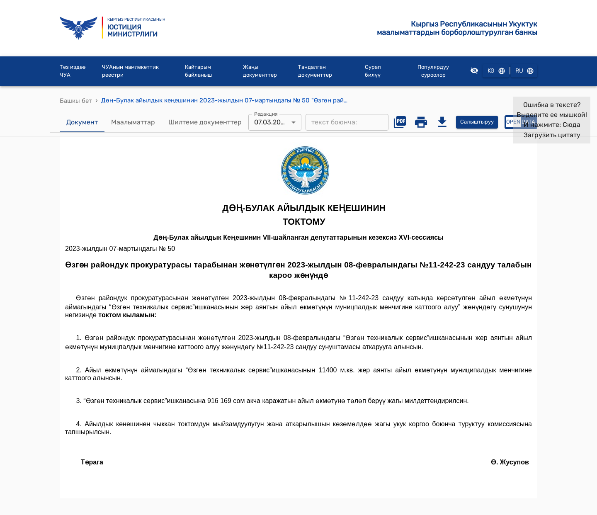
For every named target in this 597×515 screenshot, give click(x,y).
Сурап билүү (373, 71)
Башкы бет (76, 100)
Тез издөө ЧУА (72, 71)
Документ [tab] (82, 122)
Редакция (266, 114)
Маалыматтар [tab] (133, 122)
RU (524, 71)
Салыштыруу (477, 122)
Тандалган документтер (315, 71)
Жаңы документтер (260, 71)
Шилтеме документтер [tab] (205, 122)
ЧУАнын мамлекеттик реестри (130, 71)
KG (496, 71)
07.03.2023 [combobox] (271, 122)
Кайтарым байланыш (198, 71)
